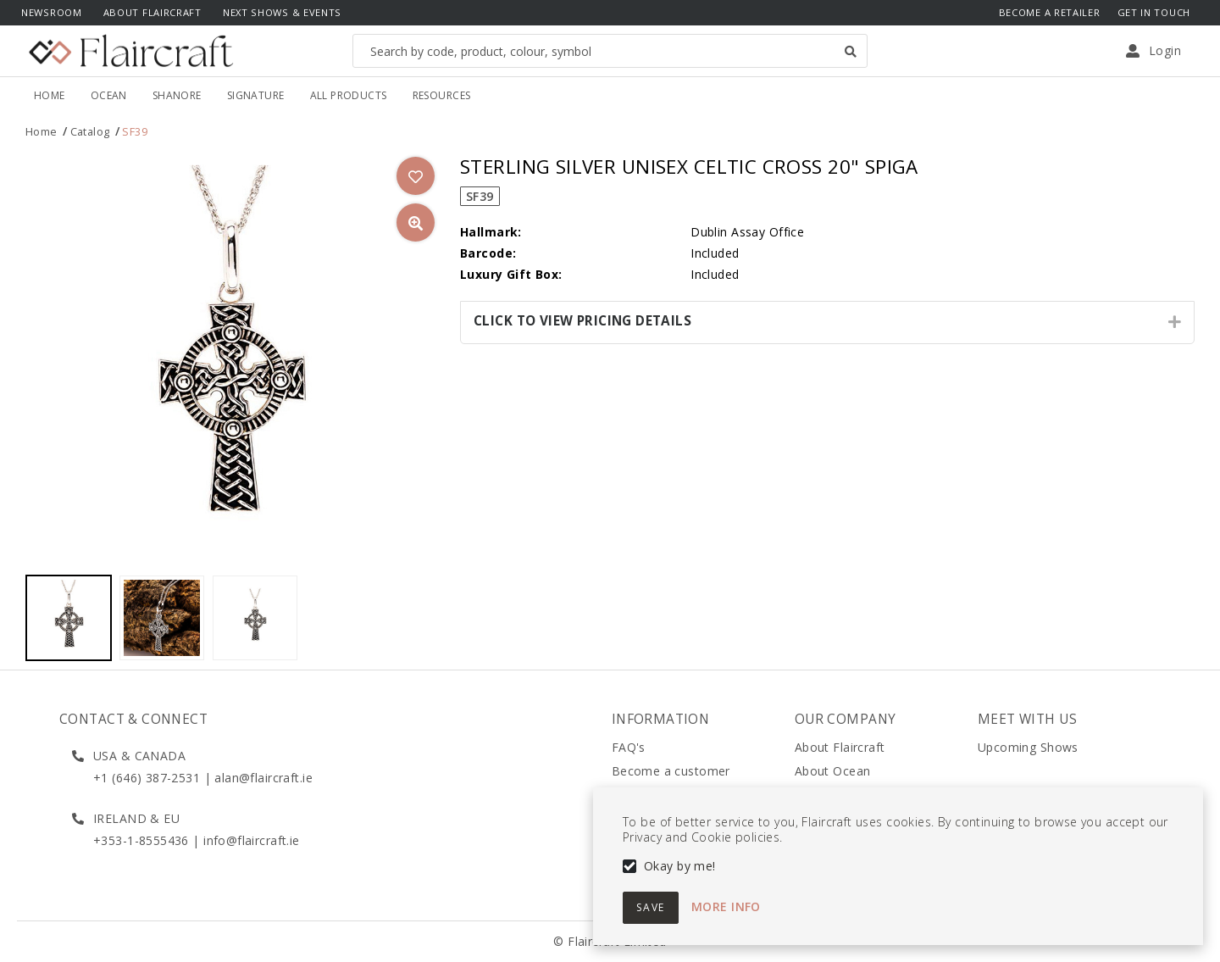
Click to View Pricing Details (582, 321)
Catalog (90, 132)
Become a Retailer (1050, 12)
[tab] (827, 322)
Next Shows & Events (282, 12)
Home (41, 132)
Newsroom (51, 12)
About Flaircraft (152, 12)
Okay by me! (680, 866)
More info (726, 906)
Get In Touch (1153, 12)
